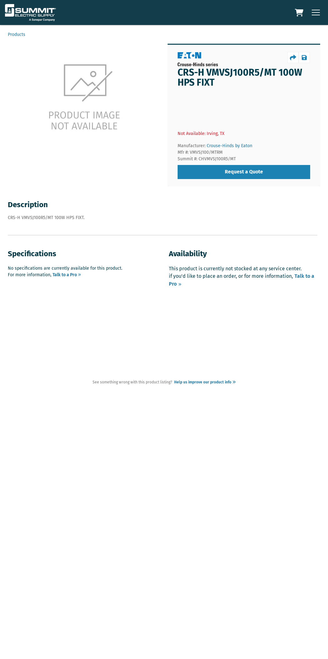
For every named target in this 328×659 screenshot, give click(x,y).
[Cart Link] (300, 13)
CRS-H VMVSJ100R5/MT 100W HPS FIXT (240, 77)
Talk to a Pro (67, 274)
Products (16, 34)
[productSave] (304, 57)
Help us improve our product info (204, 382)
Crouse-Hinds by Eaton (229, 145)
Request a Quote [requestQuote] (244, 172)
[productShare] (293, 57)
